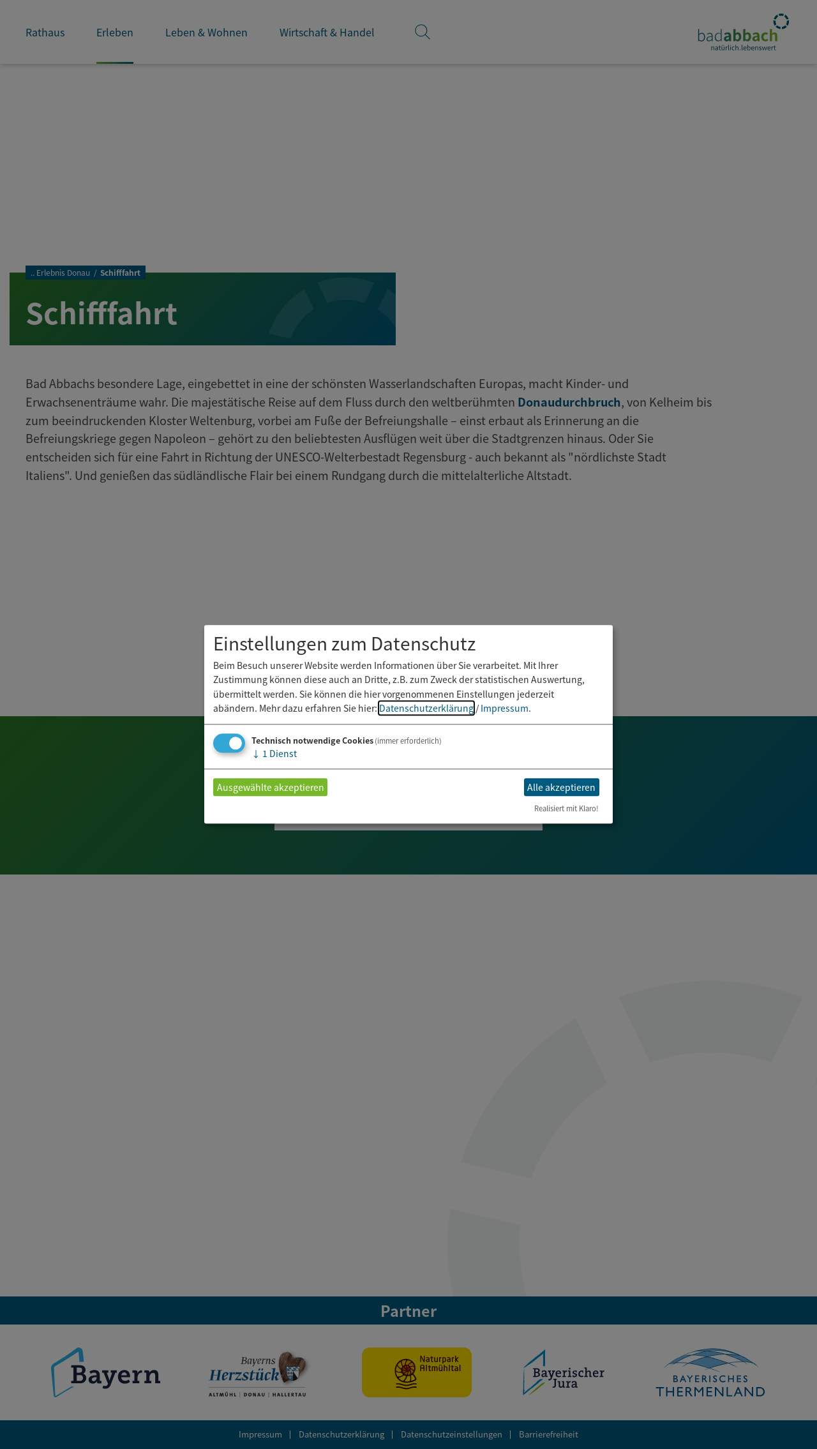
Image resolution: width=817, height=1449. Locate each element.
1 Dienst (274, 753)
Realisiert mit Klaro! (566, 809)
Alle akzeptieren (561, 787)
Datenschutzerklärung (426, 708)
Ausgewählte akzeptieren (270, 787)
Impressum (504, 708)
